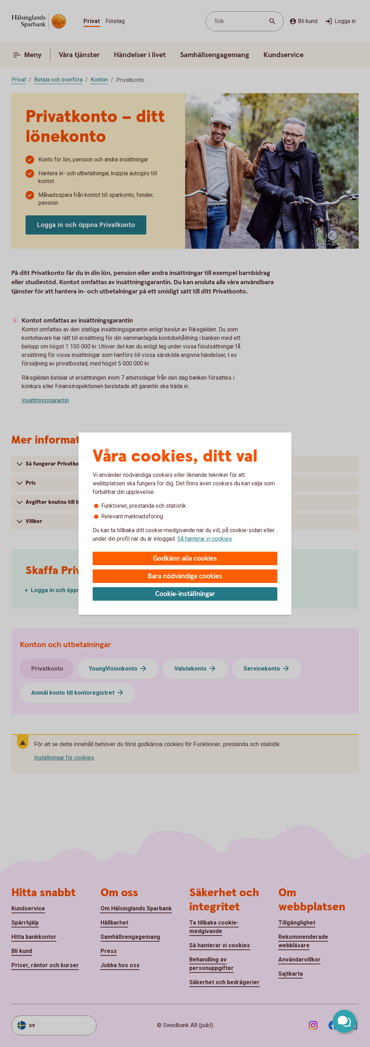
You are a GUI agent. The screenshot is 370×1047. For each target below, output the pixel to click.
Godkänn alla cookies (185, 558)
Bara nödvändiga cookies (185, 576)
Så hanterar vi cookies (204, 538)
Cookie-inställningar (185, 594)
